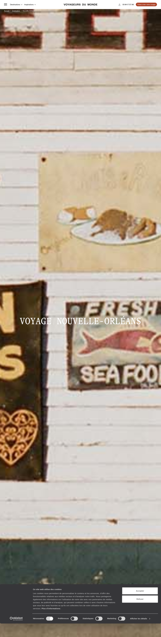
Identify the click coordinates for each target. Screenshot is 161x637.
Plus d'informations (51, 622)
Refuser (140, 612)
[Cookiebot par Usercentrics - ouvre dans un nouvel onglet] (16, 632)
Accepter (140, 604)
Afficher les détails (138, 632)
